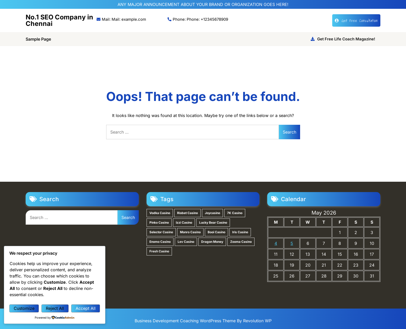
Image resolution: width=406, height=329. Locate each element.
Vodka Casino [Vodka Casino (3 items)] (159, 213)
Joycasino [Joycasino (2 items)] (212, 213)
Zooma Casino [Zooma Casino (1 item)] (241, 242)
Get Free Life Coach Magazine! (343, 38)
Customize (24, 308)
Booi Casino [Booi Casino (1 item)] (216, 232)
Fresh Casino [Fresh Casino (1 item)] (159, 251)
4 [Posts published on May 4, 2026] (275, 243)
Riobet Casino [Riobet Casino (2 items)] (187, 213)
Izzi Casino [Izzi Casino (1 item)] (184, 222)
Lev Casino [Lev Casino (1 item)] (186, 242)
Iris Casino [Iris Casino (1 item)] (240, 232)
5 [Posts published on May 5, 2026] (292, 243)
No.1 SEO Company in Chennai (59, 20)
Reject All (55, 308)
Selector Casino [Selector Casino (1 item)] (161, 232)
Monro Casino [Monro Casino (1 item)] (190, 232)
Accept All (86, 308)
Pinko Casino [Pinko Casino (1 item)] (159, 222)
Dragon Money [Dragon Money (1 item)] (212, 242)
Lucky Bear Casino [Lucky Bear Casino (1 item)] (213, 222)
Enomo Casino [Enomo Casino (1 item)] (160, 242)
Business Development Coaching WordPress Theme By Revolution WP (203, 320)
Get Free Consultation (356, 20)
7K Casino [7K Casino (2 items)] (234, 213)
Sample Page (38, 39)
